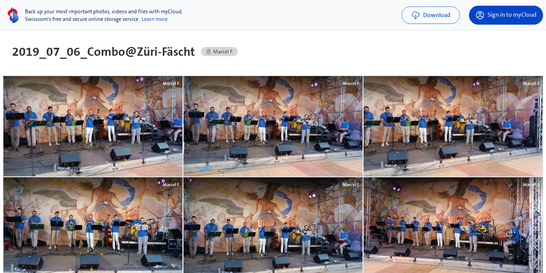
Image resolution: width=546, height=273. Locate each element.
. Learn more (154, 19)
